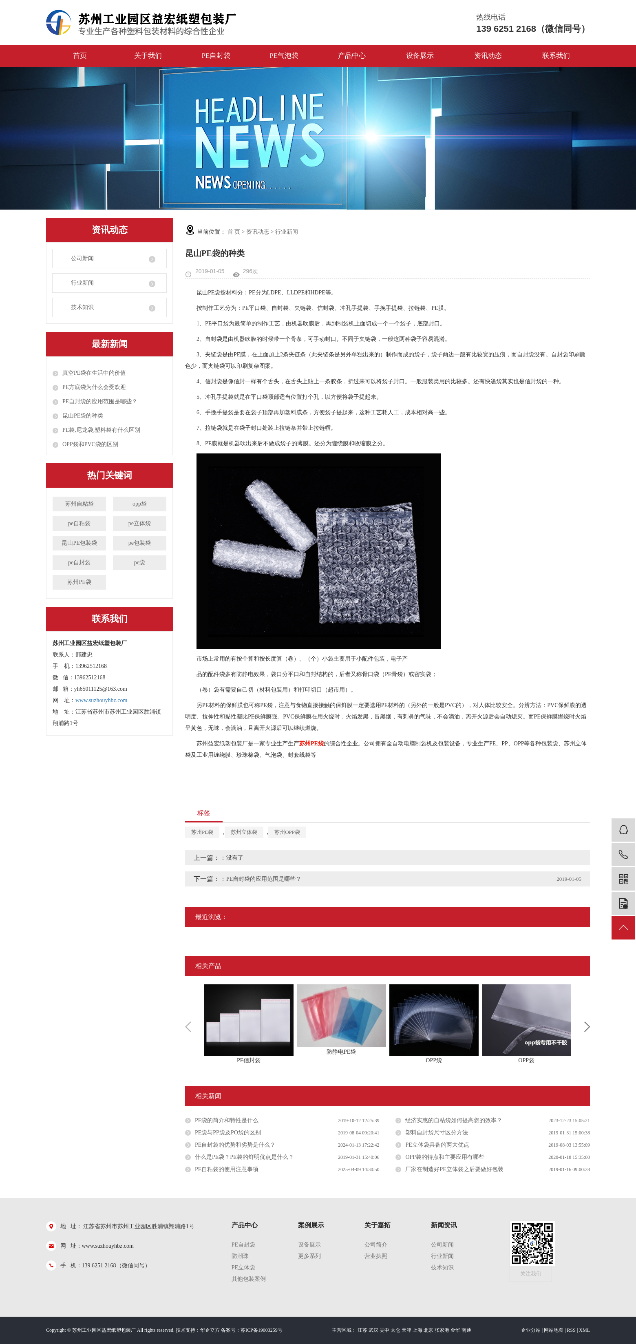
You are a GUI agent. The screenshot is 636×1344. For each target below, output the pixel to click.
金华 (455, 1330)
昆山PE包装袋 (79, 543)
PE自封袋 (215, 56)
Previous (188, 1026)
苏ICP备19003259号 (262, 1330)
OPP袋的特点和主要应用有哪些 (444, 1157)
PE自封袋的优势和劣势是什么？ (235, 1145)
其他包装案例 (249, 1279)
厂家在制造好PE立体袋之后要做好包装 (454, 1169)
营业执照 (375, 1256)
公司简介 (375, 1245)
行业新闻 (82, 283)
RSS (571, 1330)
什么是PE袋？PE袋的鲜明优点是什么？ (244, 1157)
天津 (406, 1330)
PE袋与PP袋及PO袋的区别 (228, 1133)
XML (584, 1330)
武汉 (373, 1330)
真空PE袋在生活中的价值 (94, 373)
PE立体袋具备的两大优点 (437, 1145)
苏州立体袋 (244, 832)
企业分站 (531, 1330)
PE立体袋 (243, 1267)
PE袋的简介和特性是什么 (226, 1120)
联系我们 (556, 56)
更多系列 (309, 1256)
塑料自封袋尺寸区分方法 (436, 1133)
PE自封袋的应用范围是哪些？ (99, 401)
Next (587, 1026)
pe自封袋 (79, 562)
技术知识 (82, 307)
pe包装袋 (139, 543)
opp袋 (139, 504)
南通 (466, 1330)
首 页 (234, 232)
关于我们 (148, 56)
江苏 (362, 1330)
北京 (428, 1330)
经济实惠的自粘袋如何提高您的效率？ (453, 1120)
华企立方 (210, 1330)
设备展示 (420, 56)
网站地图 (553, 1330)
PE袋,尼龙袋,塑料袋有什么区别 (101, 430)
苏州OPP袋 (287, 832)
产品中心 (352, 56)
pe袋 (139, 562)
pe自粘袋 (79, 523)
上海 (417, 1330)
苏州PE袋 (79, 582)
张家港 (442, 1330)
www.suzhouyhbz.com (101, 700)
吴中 (384, 1330)
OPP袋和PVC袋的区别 (90, 444)
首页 (80, 56)
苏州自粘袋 (79, 504)
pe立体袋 (139, 523)
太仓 (395, 1330)
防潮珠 (240, 1256)
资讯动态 (488, 56)
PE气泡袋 (283, 56)
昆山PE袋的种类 (82, 416)
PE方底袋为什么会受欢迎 (94, 387)
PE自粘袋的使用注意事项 (226, 1169)
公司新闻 (82, 258)
